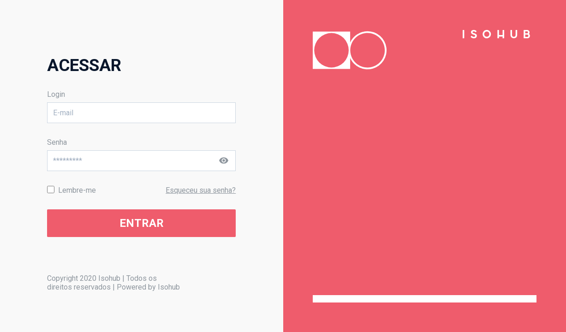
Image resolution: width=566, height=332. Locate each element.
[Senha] (141, 160)
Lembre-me (77, 190)
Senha (57, 142)
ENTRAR (141, 223)
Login (56, 94)
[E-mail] (141, 112)
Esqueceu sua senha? (201, 190)
